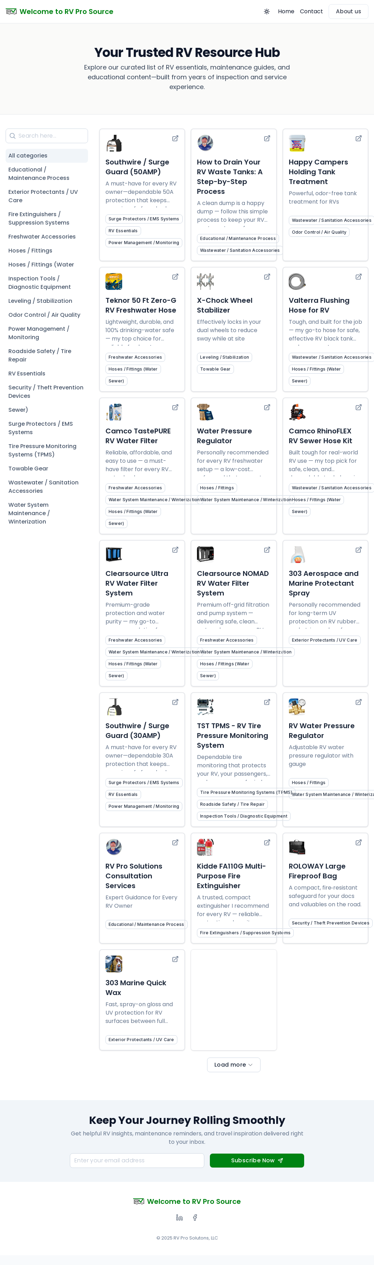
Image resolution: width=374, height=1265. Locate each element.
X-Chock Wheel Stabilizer (224, 305)
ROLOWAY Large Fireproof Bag (317, 871)
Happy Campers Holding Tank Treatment (318, 172)
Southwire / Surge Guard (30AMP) (137, 730)
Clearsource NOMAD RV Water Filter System (233, 583)
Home (286, 11)
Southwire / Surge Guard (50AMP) (137, 167)
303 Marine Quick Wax (135, 987)
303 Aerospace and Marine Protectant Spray (324, 583)
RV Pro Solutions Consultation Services (133, 876)
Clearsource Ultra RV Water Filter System (136, 583)
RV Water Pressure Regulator (322, 730)
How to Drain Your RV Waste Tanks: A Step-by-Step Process (230, 176)
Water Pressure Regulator (224, 436)
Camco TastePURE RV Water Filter (138, 436)
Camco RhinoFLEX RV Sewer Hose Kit (320, 436)
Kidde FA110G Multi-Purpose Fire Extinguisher (231, 876)
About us (348, 11)
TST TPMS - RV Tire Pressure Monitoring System (232, 735)
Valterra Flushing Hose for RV (319, 305)
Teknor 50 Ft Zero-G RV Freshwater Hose (140, 305)
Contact (311, 11)
